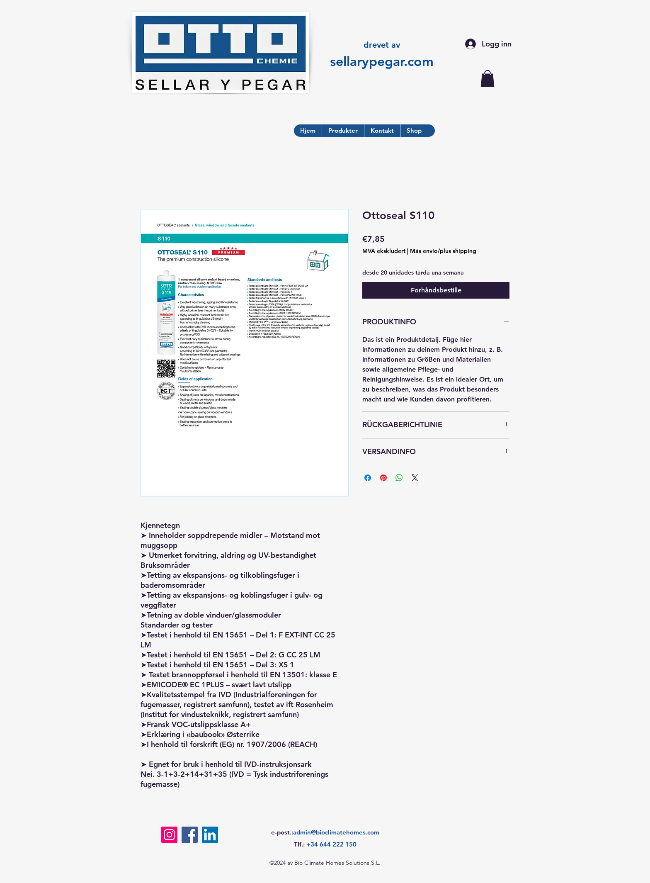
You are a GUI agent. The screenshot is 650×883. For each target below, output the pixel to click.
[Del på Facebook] (368, 478)
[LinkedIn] (210, 835)
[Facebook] (190, 835)
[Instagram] (169, 835)
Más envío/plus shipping (443, 251)
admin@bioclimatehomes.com (336, 832)
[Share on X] (415, 478)
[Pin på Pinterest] (383, 478)
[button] (487, 78)
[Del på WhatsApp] (399, 478)
